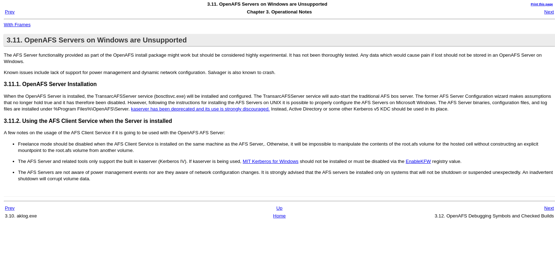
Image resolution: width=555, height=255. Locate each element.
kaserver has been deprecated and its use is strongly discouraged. (200, 109)
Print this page (542, 4)
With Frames (17, 24)
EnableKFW (418, 161)
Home (279, 216)
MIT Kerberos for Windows (271, 161)
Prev (10, 12)
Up (279, 208)
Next (549, 12)
